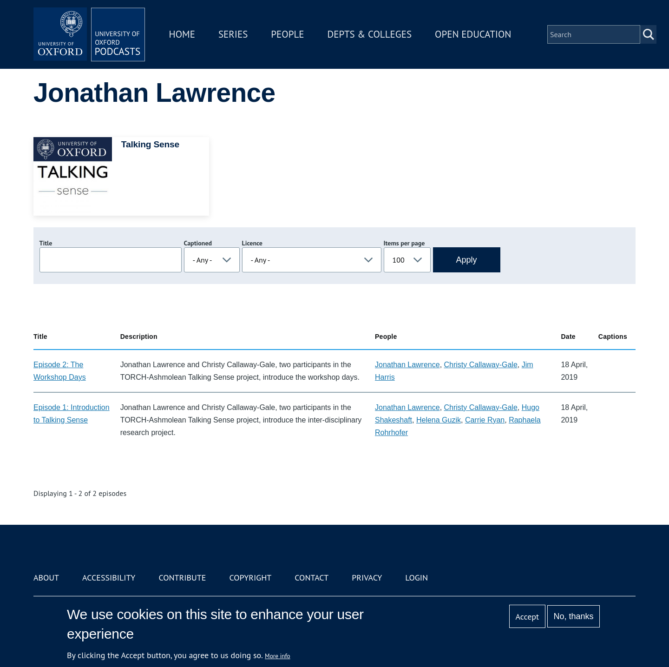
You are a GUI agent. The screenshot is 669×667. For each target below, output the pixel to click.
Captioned (198, 243)
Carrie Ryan (485, 420)
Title (45, 243)
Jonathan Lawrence (407, 365)
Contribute (182, 577)
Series (233, 34)
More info (277, 656)
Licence (252, 243)
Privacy (367, 577)
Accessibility (108, 577)
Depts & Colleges (370, 34)
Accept (527, 616)
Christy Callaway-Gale (481, 365)
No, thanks (573, 616)
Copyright (250, 577)
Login (416, 577)
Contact (311, 577)
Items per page (404, 243)
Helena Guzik (438, 420)
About (46, 577)
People (287, 34)
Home (182, 34)
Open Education (473, 34)
